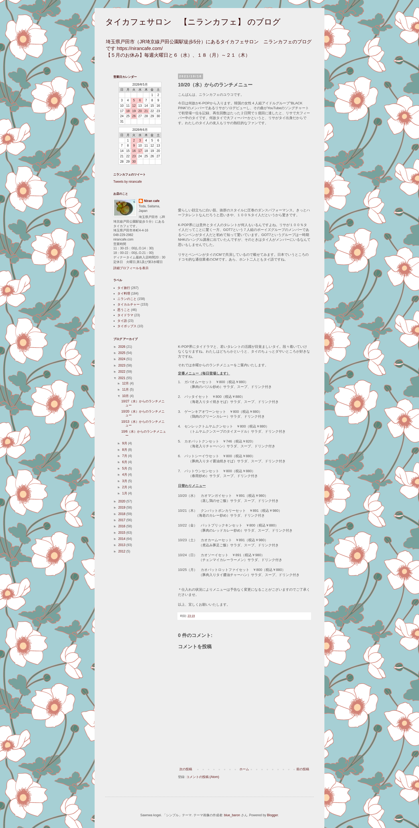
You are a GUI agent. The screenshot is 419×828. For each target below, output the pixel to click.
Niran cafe (152, 201)
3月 (125, 481)
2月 (125, 487)
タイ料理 (123, 293)
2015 (122, 533)
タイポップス (127, 326)
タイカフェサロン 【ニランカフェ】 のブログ (193, 21)
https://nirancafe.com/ (140, 48)
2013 (122, 545)
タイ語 (122, 321)
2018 (122, 514)
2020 (122, 501)
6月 (125, 462)
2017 (122, 520)
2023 (122, 365)
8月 (125, 450)
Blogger (272, 815)
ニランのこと (127, 299)
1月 (125, 493)
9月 (125, 443)
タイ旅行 (123, 288)
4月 (125, 474)
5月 (125, 468)
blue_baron (232, 815)
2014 (122, 539)
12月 (126, 383)
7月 (125, 456)
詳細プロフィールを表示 (131, 268)
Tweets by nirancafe (127, 182)
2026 (122, 347)
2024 (122, 359)
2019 (122, 507)
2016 (122, 526)
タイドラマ (125, 315)
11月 (126, 389)
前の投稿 (302, 769)
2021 (122, 378)
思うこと (123, 310)
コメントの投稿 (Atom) (202, 777)
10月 (126, 396)
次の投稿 (185, 769)
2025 (122, 353)
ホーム (244, 769)
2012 (122, 551)
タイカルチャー (128, 304)
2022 (122, 371)
